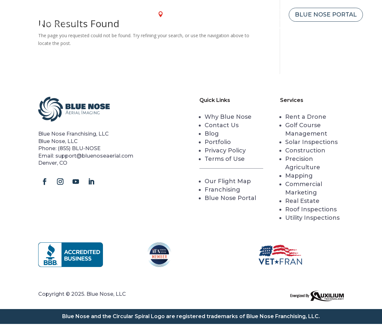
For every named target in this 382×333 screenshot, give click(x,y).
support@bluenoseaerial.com (94, 156)
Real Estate (302, 201)
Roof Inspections (311, 209)
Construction (305, 150)
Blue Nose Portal (326, 14)
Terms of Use (225, 158)
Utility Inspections (312, 217)
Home (153, 28)
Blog (212, 133)
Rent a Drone (230, 28)
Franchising (254, 14)
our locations (190, 14)
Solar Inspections (311, 142)
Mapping (299, 175)
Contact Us (345, 28)
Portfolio (218, 142)
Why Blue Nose (228, 116)
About (304, 28)
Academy (272, 28)
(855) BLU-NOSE (79, 148)
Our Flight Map (228, 181)
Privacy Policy (225, 150)
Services (182, 28)
